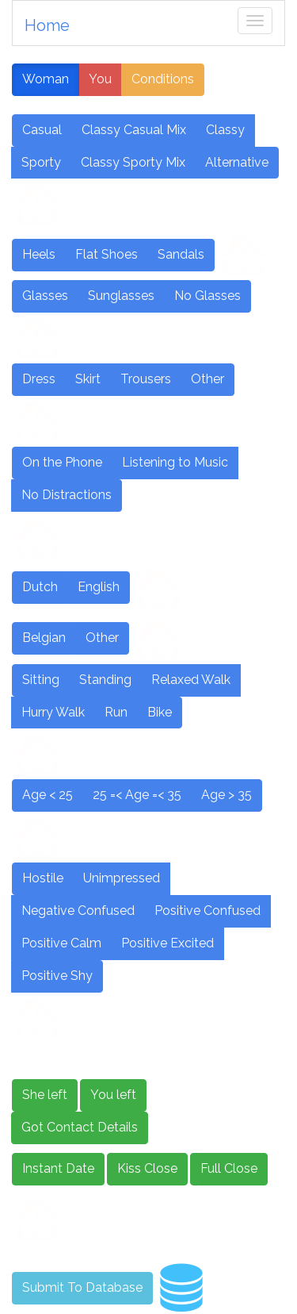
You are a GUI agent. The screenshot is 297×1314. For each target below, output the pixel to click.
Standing (105, 679)
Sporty (41, 162)
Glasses (45, 295)
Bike (159, 712)
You (100, 78)
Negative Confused (78, 910)
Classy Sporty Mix (133, 162)
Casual (42, 129)
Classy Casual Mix (134, 129)
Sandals (181, 254)
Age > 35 (226, 794)
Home (47, 25)
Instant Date (58, 1168)
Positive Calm (61, 943)
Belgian (44, 637)
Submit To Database (82, 1287)
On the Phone (62, 462)
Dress (38, 378)
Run (116, 712)
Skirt (88, 378)
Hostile (42, 878)
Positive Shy (57, 975)
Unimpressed (121, 878)
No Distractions (66, 494)
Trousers (145, 378)
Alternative (236, 162)
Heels (38, 254)
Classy (225, 129)
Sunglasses (121, 295)
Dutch (40, 586)
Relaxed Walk (190, 679)
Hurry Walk (53, 712)
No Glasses (207, 295)
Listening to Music (175, 462)
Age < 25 (47, 794)
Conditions (162, 78)
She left (44, 1094)
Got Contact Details (79, 1127)
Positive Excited (167, 943)
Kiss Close (147, 1168)
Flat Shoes (106, 254)
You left (113, 1094)
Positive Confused (207, 910)
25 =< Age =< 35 (137, 794)
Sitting (40, 679)
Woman (45, 78)
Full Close (228, 1168)
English (99, 586)
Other (207, 378)
